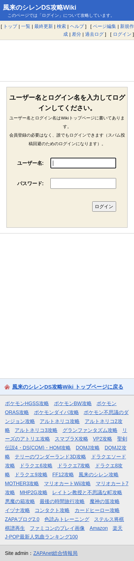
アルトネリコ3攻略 (36, 430)
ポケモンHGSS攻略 (27, 403)
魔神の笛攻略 (105, 501)
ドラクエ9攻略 (31, 474)
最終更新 (43, 26)
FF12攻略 (63, 474)
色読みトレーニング (66, 519)
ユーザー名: (30, 163)
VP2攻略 (102, 439)
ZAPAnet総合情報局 (55, 553)
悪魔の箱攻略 (20, 501)
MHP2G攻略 (33, 492)
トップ (10, 26)
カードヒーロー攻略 (97, 510)
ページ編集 (104, 26)
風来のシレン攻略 (99, 474)
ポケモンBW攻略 (73, 403)
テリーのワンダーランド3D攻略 (50, 456)
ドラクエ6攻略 (36, 465)
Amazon (99, 528)
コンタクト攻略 (52, 510)
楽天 (118, 528)
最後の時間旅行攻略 (62, 501)
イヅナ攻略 (17, 510)
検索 (61, 26)
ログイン (122, 34)
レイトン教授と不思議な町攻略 (87, 492)
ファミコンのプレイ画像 (57, 528)
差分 (76, 34)
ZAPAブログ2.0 (22, 519)
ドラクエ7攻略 (74, 465)
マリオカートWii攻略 (67, 483)
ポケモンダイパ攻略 (56, 412)
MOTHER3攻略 (22, 483)
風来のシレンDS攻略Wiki (39, 7)
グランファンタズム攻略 (90, 430)
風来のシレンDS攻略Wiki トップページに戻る (67, 387)
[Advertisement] (67, 60)
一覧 (25, 26)
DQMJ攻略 (88, 448)
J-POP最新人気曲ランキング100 (41, 537)
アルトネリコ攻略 (60, 421)
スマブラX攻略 (71, 439)
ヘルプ (77, 26)
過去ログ (94, 34)
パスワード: (30, 183)
